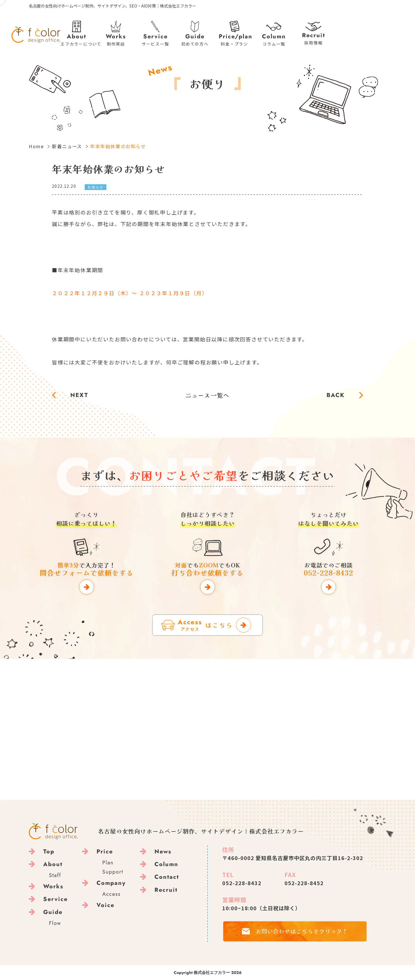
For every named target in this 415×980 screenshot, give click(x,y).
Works (53, 886)
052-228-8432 (241, 883)
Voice (105, 905)
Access (111, 894)
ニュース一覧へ (207, 395)
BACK (336, 395)
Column (166, 864)
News (162, 851)
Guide (53, 912)
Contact (166, 877)
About (53, 864)
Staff (55, 875)
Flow (55, 923)
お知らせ (95, 187)
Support (112, 872)
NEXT (79, 395)
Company (111, 883)
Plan (108, 862)
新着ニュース (67, 146)
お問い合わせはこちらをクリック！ (302, 931)
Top (48, 851)
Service (55, 899)
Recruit (166, 890)
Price (105, 851)
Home (36, 146)
